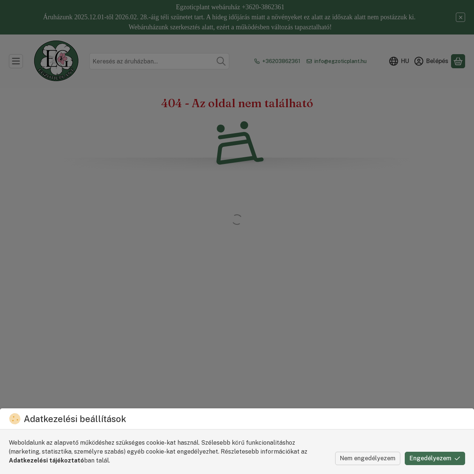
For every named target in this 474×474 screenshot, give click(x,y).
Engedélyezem (435, 458)
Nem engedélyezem (367, 458)
